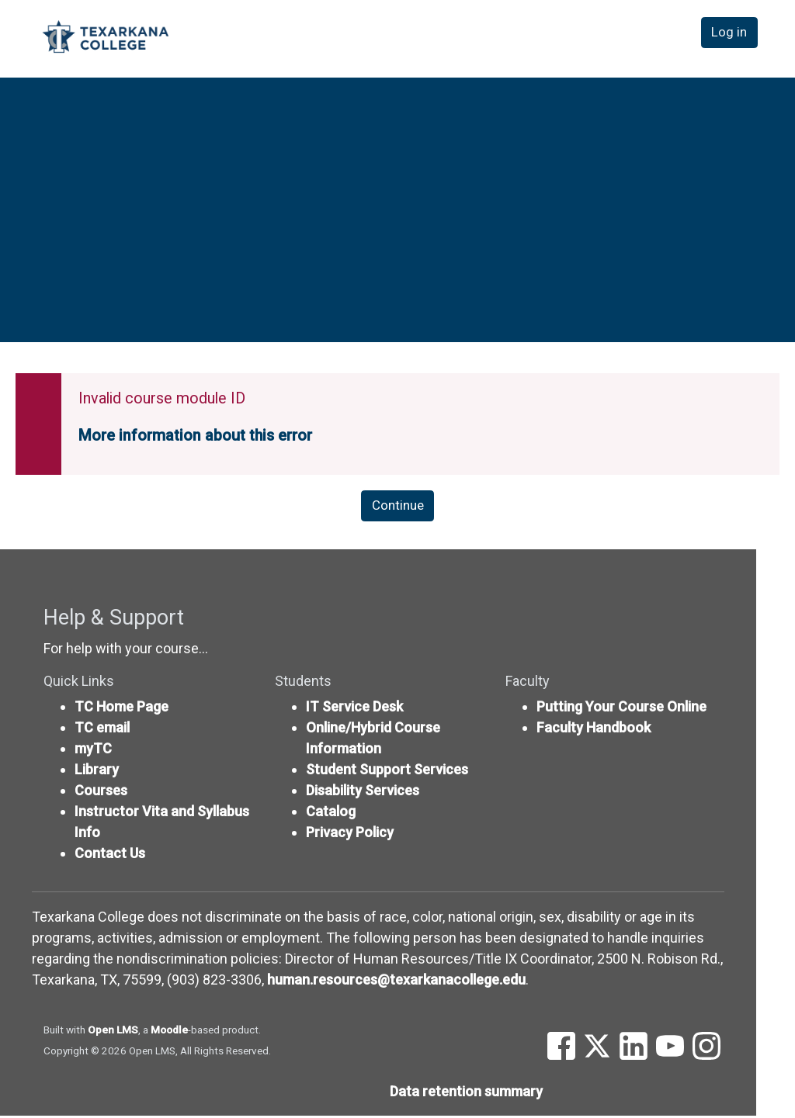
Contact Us (110, 855)
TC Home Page (121, 709)
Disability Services (362, 792)
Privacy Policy (350, 834)
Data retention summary (466, 1093)
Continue (397, 507)
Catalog (331, 813)
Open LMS (113, 1032)
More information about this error (195, 436)
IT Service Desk (354, 709)
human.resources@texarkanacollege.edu (396, 982)
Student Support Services (387, 771)
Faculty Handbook (593, 730)
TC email (102, 730)
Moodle (169, 1032)
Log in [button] (731, 37)
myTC (93, 750)
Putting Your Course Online (621, 709)
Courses (101, 792)
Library (97, 771)
